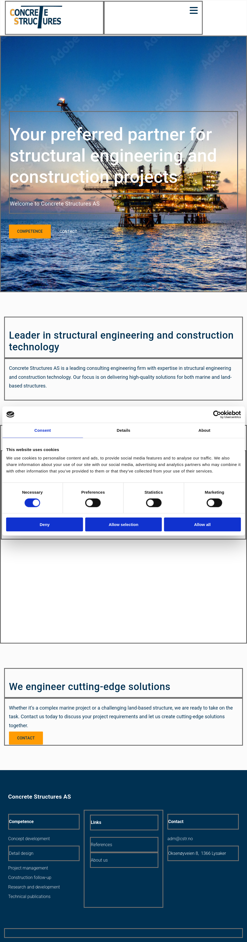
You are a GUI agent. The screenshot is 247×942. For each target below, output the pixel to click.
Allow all (202, 524)
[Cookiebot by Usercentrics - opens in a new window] (217, 414)
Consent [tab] (42, 430)
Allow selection (123, 524)
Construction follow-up (29, 877)
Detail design (21, 853)
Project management (28, 868)
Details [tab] (123, 430)
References (101, 844)
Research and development (34, 887)
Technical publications (29, 896)
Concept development (29, 838)
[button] (30, 231)
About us (99, 860)
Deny (45, 524)
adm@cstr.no (180, 838)
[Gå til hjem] (36, 27)
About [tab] (204, 430)
